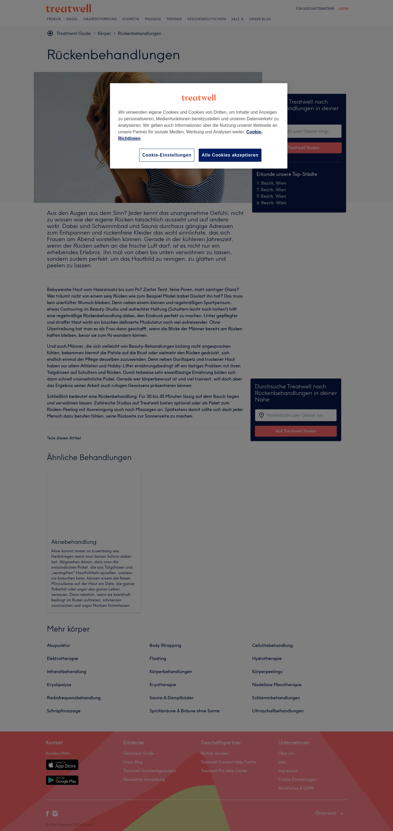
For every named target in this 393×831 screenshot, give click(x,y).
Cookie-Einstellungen (166, 155)
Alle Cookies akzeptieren (230, 155)
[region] (198, 126)
